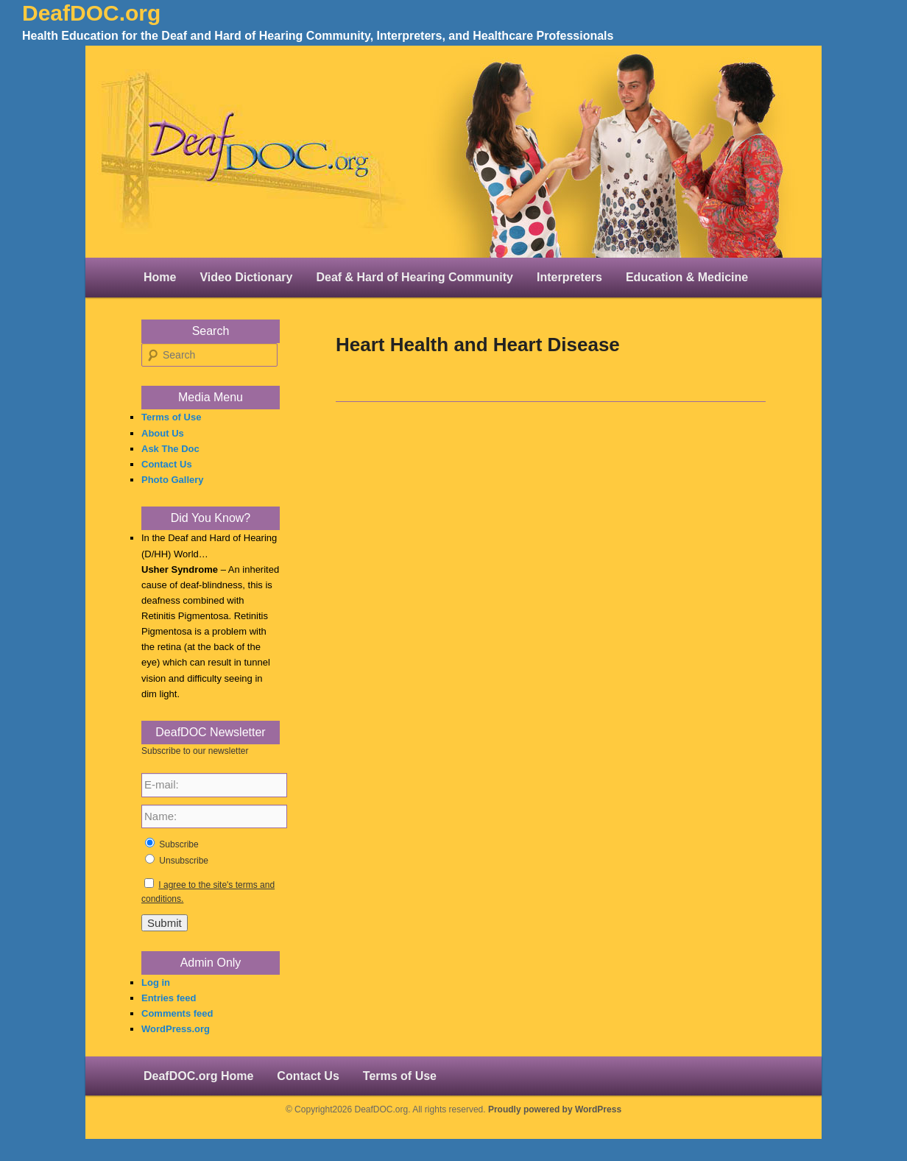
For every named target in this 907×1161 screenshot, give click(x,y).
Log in (155, 982)
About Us (162, 433)
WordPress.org (175, 1028)
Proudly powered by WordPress (554, 1109)
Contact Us (166, 464)
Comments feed (177, 1013)
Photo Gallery (172, 479)
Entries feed (168, 997)
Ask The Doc (170, 448)
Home (160, 277)
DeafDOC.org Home (198, 1076)
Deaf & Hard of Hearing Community (414, 277)
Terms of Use (171, 417)
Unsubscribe (183, 860)
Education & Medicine (687, 277)
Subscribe (178, 844)
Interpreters (569, 277)
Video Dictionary (246, 277)
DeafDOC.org (91, 13)
